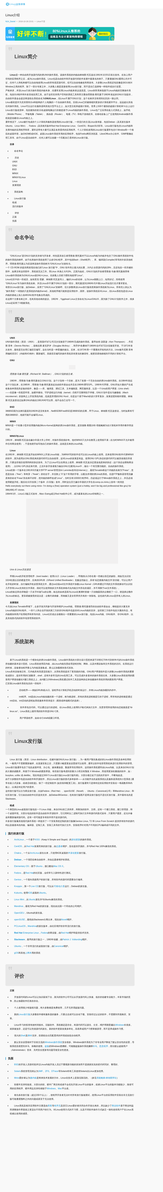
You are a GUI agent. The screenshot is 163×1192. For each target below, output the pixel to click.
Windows (14, 1084)
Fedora (17, 928)
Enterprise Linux (26, 988)
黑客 (50, 1172)
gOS (16, 1008)
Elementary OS (21, 921)
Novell (64, 974)
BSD (16, 1123)
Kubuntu (18, 948)
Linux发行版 (24, 1069)
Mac (77, 1155)
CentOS (18, 897)
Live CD (35, 941)
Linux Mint (19, 954)
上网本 (28, 1008)
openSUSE (19, 974)
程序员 (57, 1172)
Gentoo (17, 934)
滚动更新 (75, 890)
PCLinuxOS (20, 981)
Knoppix (18, 941)
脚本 (30, 1094)
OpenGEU (19, 968)
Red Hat (30, 897)
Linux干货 (41, 21)
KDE (30, 948)
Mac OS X (58, 921)
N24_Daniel (10, 21)
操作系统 (58, 1101)
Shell (23, 1094)
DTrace (54, 1134)
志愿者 (59, 897)
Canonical (59, 1001)
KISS (37, 890)
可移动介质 (59, 941)
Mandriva (18, 961)
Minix (16, 1141)
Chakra (17, 908)
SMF (40, 1134)
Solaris (17, 1134)
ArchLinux (19, 890)
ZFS (47, 1134)
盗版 (64, 1105)
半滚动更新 (73, 908)
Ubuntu (38, 921)
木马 (112, 1105)
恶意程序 (14, 1109)
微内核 (33, 1141)
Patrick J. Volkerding (72, 994)
